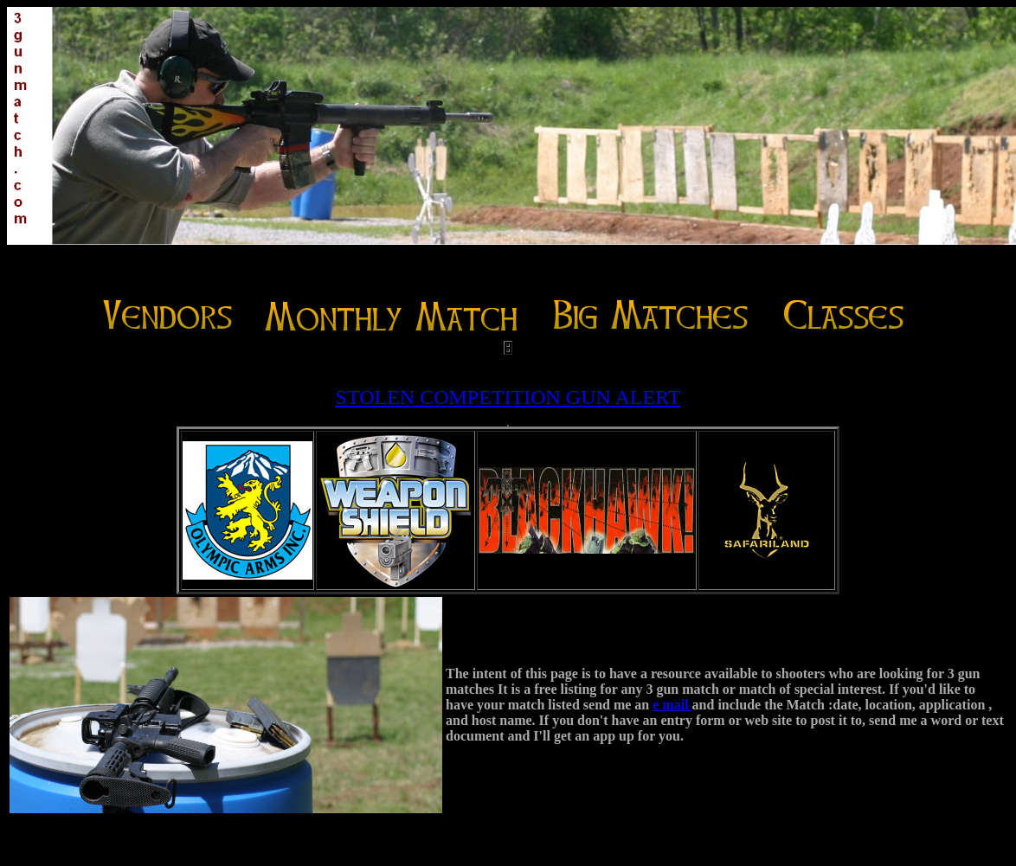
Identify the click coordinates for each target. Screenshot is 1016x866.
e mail (672, 704)
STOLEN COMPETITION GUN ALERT (508, 397)
